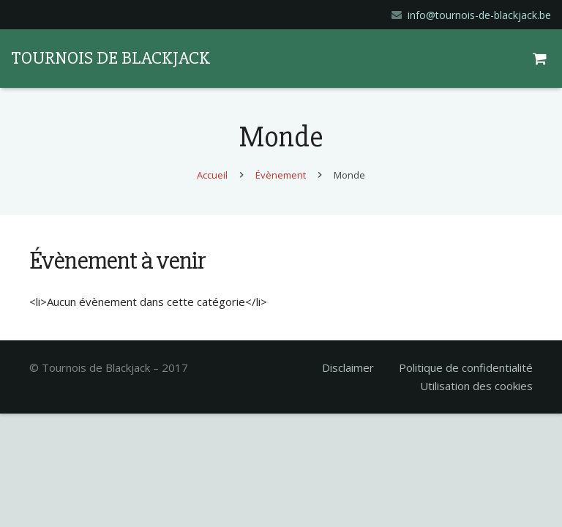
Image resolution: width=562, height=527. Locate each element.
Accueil (212, 175)
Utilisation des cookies (476, 385)
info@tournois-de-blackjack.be (479, 15)
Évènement (280, 175)
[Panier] (542, 58)
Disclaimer (348, 367)
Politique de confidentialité (466, 367)
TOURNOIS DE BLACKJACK (110, 58)
